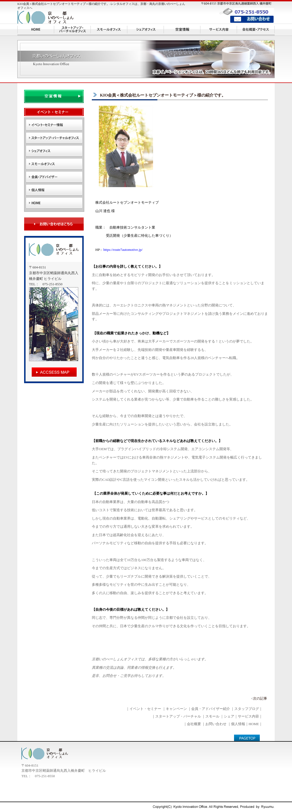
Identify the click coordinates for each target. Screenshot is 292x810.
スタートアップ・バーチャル (178, 716)
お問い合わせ (215, 724)
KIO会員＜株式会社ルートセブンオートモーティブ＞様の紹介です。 (163, 95)
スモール (212, 716)
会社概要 (194, 724)
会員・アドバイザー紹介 (210, 709)
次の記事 (260, 698)
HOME (254, 724)
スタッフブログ (246, 709)
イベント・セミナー (145, 709)
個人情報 (238, 724)
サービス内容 (248, 716)
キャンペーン (176, 709)
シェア (229, 716)
